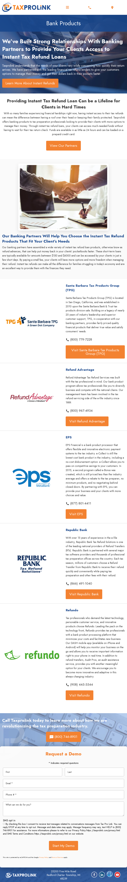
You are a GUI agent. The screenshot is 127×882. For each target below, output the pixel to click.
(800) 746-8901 (63, 736)
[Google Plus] (110, 874)
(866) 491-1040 (79, 583)
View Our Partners (63, 145)
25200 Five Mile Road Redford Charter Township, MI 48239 (63, 875)
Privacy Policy (43, 857)
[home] (21, 875)
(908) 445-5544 (79, 684)
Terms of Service (57, 857)
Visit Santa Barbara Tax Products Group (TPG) (95, 352)
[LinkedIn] (102, 875)
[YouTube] (117, 875)
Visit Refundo (79, 695)
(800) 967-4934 (79, 410)
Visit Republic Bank (84, 594)
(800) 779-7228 (79, 339)
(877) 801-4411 (78, 503)
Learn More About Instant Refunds (30, 83)
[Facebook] (94, 875)
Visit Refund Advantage (87, 421)
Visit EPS (76, 513)
